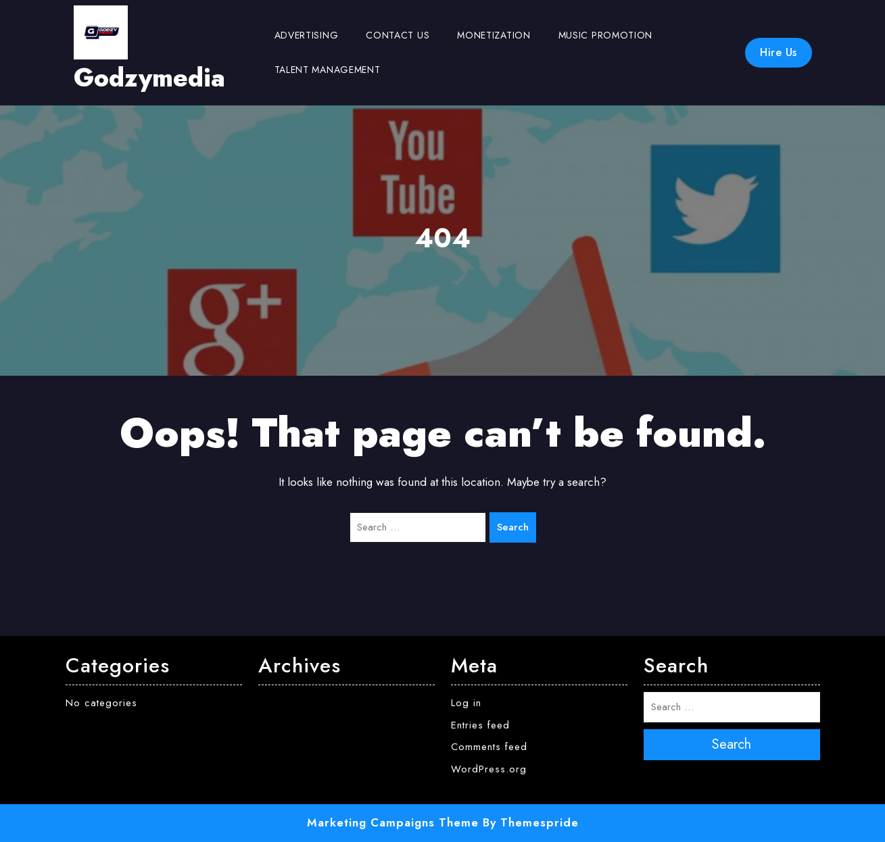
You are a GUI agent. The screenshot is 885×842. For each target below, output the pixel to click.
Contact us (397, 35)
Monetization (493, 35)
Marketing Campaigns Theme (393, 822)
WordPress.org (489, 769)
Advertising (306, 35)
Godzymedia (149, 77)
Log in (466, 702)
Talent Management (327, 69)
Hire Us (778, 52)
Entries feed (480, 725)
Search (513, 527)
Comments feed (489, 746)
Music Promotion (605, 35)
